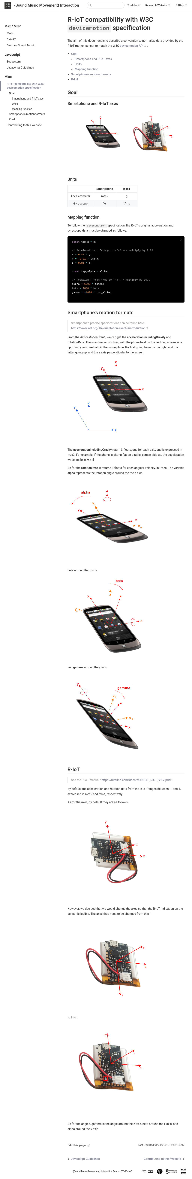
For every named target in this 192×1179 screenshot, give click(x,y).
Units (15, 103)
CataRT (11, 39)
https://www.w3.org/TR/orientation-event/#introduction (110, 330)
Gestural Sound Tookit (21, 45)
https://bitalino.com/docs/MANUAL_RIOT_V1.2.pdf (137, 781)
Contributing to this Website (24, 125)
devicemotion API (133, 46)
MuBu (10, 33)
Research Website (157, 5)
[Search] (105, 5)
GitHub (182, 5)
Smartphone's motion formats (27, 114)
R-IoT (12, 119)
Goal (11, 93)
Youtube (134, 5)
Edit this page (77, 1147)
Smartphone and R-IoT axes (28, 98)
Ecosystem (14, 61)
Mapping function (22, 108)
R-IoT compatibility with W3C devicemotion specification (25, 85)
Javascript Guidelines (20, 67)
